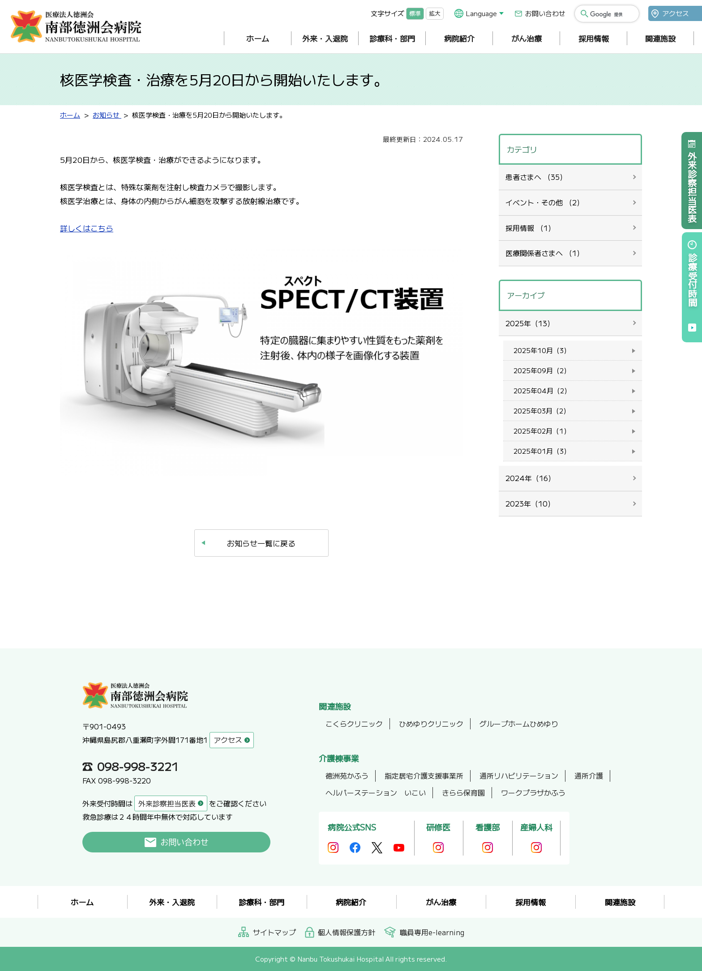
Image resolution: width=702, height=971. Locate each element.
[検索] (612, 14)
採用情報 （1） (530, 227)
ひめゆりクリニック (431, 723)
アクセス (675, 13)
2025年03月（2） (542, 410)
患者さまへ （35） (536, 176)
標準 (415, 13)
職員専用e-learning (432, 932)
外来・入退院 (325, 38)
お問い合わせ (545, 13)
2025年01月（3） (542, 451)
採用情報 (593, 38)
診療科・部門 (392, 38)
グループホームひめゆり (518, 723)
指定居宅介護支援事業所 (424, 775)
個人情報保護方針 (346, 932)
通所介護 (588, 775)
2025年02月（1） (542, 430)
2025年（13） (529, 323)
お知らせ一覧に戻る (261, 543)
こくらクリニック (354, 723)
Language (481, 13)
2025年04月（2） (542, 390)
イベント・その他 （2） (544, 202)
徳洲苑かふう (346, 775)
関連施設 (660, 38)
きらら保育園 (463, 792)
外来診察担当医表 (691, 187)
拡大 (435, 13)
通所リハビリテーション (518, 775)
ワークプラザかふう (533, 792)
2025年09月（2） (542, 370)
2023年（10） (530, 503)
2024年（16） (530, 478)
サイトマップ (274, 932)
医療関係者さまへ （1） (544, 252)
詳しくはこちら (86, 228)
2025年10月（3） (542, 350)
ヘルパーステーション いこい (375, 792)
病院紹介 (459, 38)
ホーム (257, 38)
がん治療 (526, 38)
